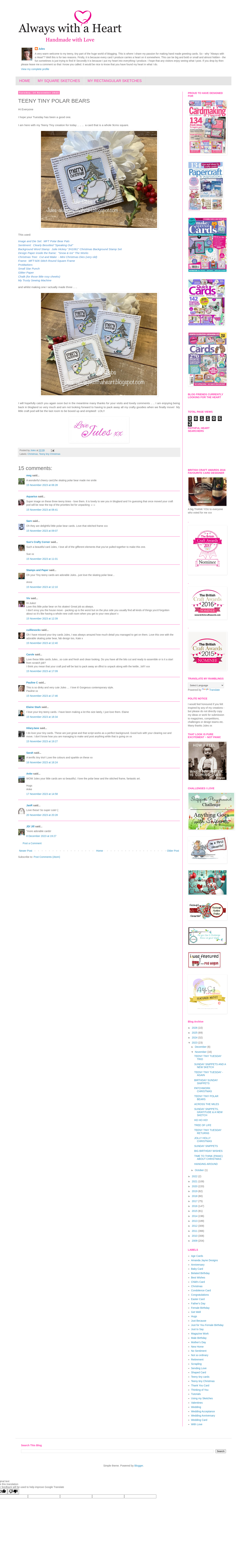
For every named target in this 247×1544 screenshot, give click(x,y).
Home (99, 850)
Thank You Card (200, 1385)
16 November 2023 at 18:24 (42, 762)
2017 (195, 1201)
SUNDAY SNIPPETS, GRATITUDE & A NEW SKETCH (208, 1112)
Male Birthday (199, 1337)
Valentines (197, 1402)
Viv (28, 598)
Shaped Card (198, 1372)
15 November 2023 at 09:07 (42, 530)
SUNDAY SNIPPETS (206, 1146)
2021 (195, 1181)
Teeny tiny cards (200, 1376)
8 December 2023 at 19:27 (41, 836)
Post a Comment (32, 843)
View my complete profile (35, 69)
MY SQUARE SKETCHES (59, 81)
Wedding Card (199, 1419)
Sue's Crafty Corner (38, 542)
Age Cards (197, 1255)
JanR (29, 805)
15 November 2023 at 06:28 (42, 485)
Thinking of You (200, 1389)
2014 (195, 1216)
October (200, 1170)
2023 (195, 1042)
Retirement (197, 1359)
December (201, 1046)
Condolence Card (201, 1290)
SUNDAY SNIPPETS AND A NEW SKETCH (210, 1066)
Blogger (138, 1465)
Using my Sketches (202, 1398)
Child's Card (198, 1281)
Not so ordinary (199, 1355)
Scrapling (196, 1363)
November (201, 1051)
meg (29, 475)
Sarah (29, 752)
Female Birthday (200, 1307)
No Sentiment (199, 1350)
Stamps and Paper (37, 570)
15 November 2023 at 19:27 (42, 741)
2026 (195, 1027)
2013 (195, 1220)
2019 (195, 1191)
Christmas (33, 454)
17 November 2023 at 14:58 (42, 793)
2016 (195, 1206)
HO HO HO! (201, 1120)
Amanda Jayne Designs (204, 1260)
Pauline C (32, 682)
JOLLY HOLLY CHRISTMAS (203, 1140)
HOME (24, 81)
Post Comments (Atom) (47, 856)
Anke (29, 773)
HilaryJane (32, 728)
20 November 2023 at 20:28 (42, 815)
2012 (195, 1225)
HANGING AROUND (206, 1164)
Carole (30, 654)
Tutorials (196, 1394)
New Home (197, 1346)
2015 (195, 1211)
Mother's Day (198, 1342)
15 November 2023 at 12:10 (42, 587)
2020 (195, 1186)
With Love (196, 1424)
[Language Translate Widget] (206, 685)
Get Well (196, 1312)
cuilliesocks (33, 630)
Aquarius (31, 496)
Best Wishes (198, 1277)
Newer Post (25, 850)
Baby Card (197, 1268)
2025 (195, 1032)
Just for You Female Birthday (207, 1325)
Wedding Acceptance (203, 1411)
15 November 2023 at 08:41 (42, 509)
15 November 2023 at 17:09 (42, 671)
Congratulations (200, 1294)
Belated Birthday (200, 1273)
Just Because (198, 1320)
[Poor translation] (13, 1491)
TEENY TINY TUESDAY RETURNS (207, 1132)
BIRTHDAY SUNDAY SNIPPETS (206, 1082)
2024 (195, 1037)
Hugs (194, 1316)
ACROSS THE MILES (206, 1104)
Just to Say (197, 1329)
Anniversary (198, 1264)
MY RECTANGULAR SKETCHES (115, 81)
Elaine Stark (33, 707)
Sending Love (199, 1368)
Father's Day (198, 1303)
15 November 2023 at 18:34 (42, 716)
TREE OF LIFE (202, 1125)
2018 (195, 1196)
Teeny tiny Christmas (49, 454)
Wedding (196, 1407)
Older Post (173, 850)
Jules (41, 48)
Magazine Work (200, 1333)
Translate (211, 689)
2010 (195, 1235)
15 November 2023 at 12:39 (42, 618)
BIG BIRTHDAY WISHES (208, 1150)
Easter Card (198, 1299)
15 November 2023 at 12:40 (42, 643)
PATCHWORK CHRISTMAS (203, 1090)
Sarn (29, 521)
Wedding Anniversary (203, 1415)
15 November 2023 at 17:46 (42, 695)
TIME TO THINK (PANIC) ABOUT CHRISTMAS (208, 1158)
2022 (195, 1176)
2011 (195, 1230)
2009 (195, 1240)
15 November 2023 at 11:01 (42, 558)
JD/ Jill (30, 826)
